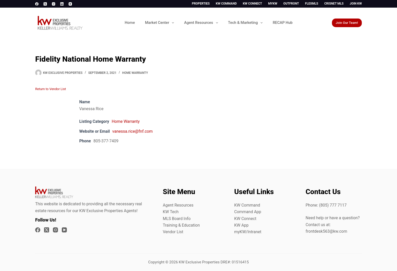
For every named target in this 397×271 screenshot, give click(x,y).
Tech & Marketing (246, 23)
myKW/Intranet (247, 231)
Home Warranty (135, 73)
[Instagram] (53, 4)
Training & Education (181, 225)
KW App (241, 225)
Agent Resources (202, 23)
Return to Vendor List (50, 89)
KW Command (226, 3)
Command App (247, 211)
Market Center (160, 23)
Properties (201, 3)
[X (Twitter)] (45, 4)
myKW (272, 3)
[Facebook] (36, 4)
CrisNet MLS (334, 3)
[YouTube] (70, 4)
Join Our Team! (347, 23)
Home (130, 22)
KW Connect (252, 3)
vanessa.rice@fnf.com (132, 131)
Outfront (291, 3)
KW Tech (170, 211)
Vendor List (173, 231)
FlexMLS (311, 3)
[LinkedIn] (62, 4)
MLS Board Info (177, 218)
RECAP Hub (282, 22)
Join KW (356, 3)
